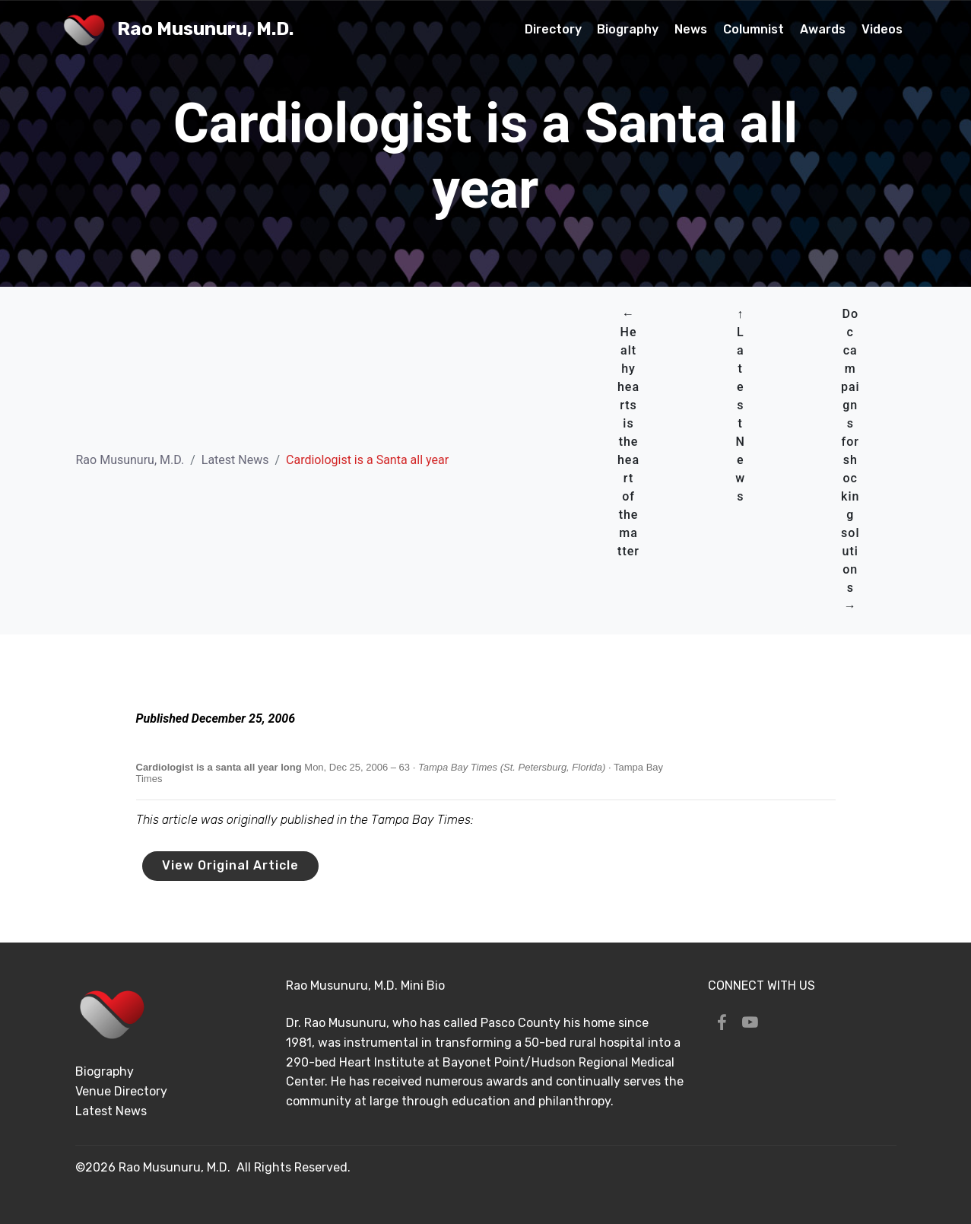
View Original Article (230, 865)
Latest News (235, 460)
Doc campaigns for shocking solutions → (850, 460)
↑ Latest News (740, 405)
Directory (553, 29)
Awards (823, 29)
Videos (882, 29)
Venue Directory (121, 1091)
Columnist (753, 29)
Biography (627, 29)
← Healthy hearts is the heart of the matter (628, 432)
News (690, 29)
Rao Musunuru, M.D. (205, 29)
